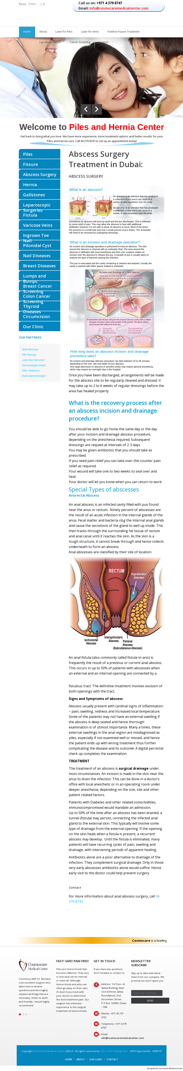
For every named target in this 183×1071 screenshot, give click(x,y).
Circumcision (36, 316)
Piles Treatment (31, 370)
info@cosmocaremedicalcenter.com (118, 8)
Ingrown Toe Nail (36, 236)
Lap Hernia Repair (50, 42)
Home (27, 31)
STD (102, 1051)
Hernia (30, 184)
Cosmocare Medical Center (49, 1051)
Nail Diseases (37, 255)
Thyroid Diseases (32, 307)
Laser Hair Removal (33, 360)
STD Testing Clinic (117, 1051)
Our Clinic (33, 326)
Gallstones (34, 195)
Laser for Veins (90, 31)
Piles (28, 154)
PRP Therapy (29, 355)
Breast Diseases (39, 266)
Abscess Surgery (39, 174)
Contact (103, 42)
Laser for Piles (63, 31)
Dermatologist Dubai (33, 365)
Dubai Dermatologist (33, 376)
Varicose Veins (37, 225)
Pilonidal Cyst (37, 245)
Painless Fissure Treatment (123, 31)
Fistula (30, 215)
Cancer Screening (80, 42)
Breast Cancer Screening (37, 287)
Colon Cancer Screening (36, 297)
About (43, 31)
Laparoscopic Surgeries (37, 205)
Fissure (30, 164)
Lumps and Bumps (34, 276)
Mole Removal (30, 349)
